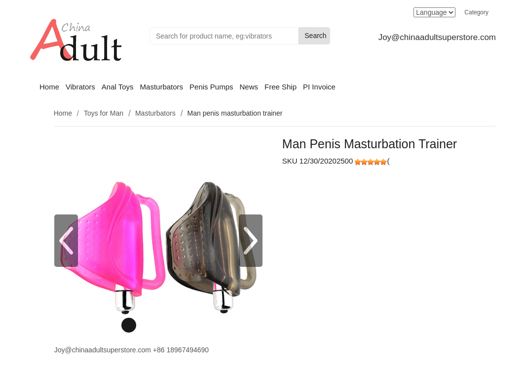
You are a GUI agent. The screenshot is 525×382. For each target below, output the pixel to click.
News (248, 87)
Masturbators (162, 87)
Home (49, 87)
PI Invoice (319, 87)
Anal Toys (118, 87)
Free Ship (280, 87)
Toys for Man (103, 113)
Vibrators (80, 87)
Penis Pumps (211, 87)
